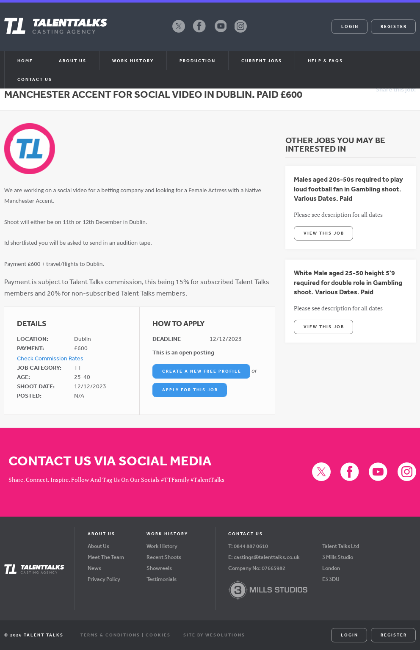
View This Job (324, 233)
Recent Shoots (163, 557)
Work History (133, 61)
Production (198, 61)
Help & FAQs (325, 61)
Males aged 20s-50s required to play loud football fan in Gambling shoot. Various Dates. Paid (348, 188)
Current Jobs (261, 61)
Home (25, 61)
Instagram (241, 32)
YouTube (220, 32)
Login (350, 26)
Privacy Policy (104, 579)
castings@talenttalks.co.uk (267, 557)
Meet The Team (106, 557)
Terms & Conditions (110, 635)
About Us (98, 546)
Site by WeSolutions (214, 635)
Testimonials (161, 579)
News (94, 568)
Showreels (159, 568)
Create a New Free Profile (201, 371)
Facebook (199, 32)
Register (394, 26)
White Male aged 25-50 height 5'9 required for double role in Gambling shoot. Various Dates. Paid (348, 282)
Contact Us (34, 79)
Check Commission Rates (50, 358)
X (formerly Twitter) (178, 32)
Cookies (158, 635)
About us (72, 61)
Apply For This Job (190, 390)
